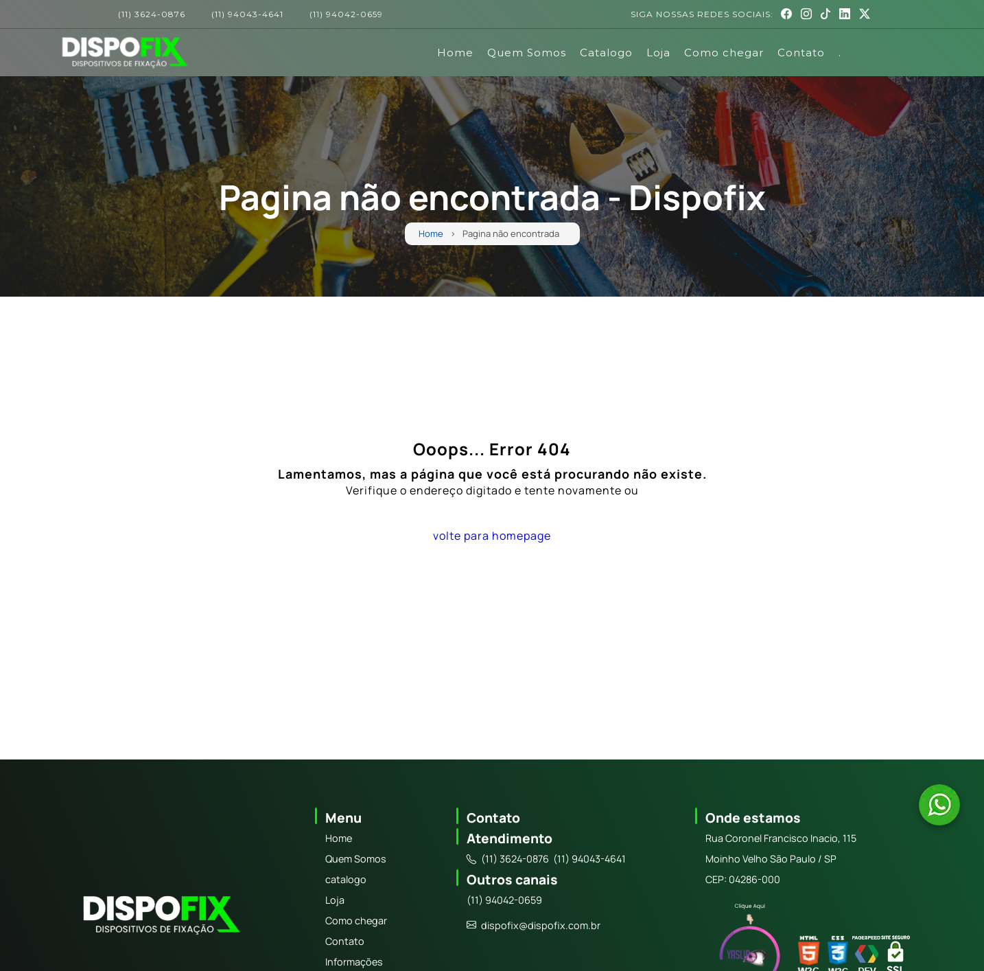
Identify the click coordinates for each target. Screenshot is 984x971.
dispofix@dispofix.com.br (533, 925)
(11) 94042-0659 (346, 14)
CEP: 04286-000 (742, 879)
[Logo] (160, 917)
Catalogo (606, 52)
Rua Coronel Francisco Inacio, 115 (780, 838)
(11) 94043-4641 (247, 14)
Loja (658, 52)
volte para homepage (492, 535)
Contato (801, 52)
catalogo (345, 879)
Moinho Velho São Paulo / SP (770, 858)
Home (455, 52)
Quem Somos (526, 52)
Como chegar (724, 52)
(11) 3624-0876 (151, 14)
